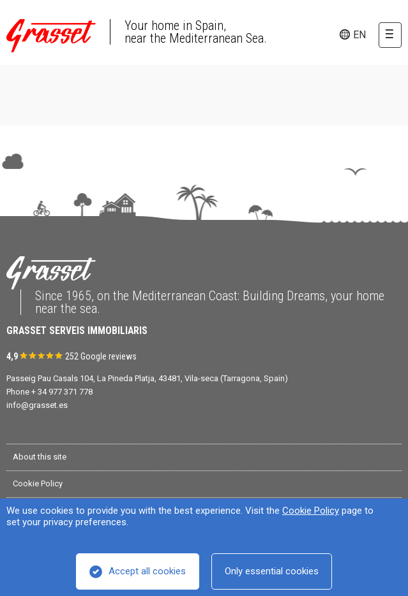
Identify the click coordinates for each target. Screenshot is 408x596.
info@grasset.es (37, 405)
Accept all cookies (147, 571)
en (359, 35)
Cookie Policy (310, 510)
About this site (39, 457)
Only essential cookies (272, 571)
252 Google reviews (101, 356)
